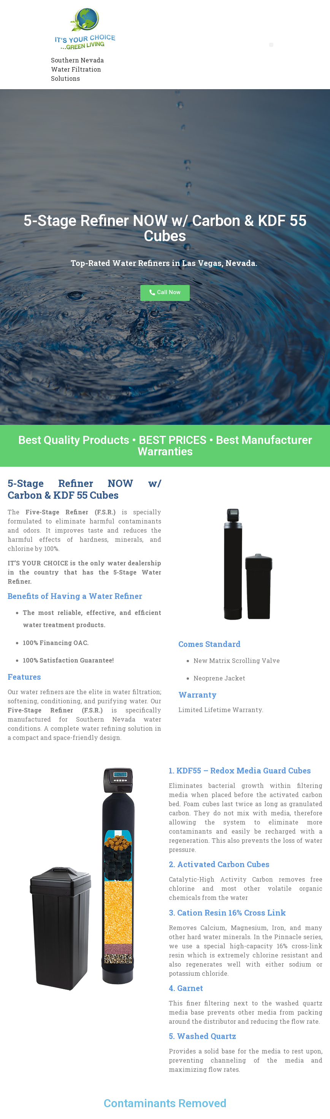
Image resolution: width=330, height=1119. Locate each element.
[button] (271, 45)
